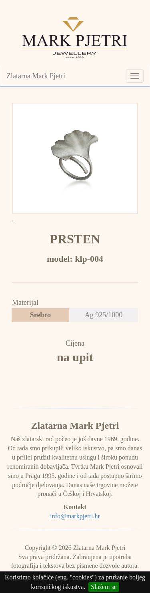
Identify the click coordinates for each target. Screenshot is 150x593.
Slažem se (103, 586)
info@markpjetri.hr (75, 516)
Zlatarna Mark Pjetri (35, 76)
